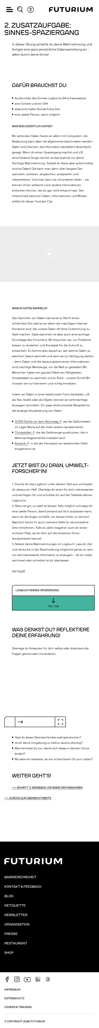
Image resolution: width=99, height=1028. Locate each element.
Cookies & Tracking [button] (18, 1007)
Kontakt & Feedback (22, 886)
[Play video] (49, 254)
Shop (8, 953)
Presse (11, 934)
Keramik (20, 443)
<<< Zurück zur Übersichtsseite (27, 798)
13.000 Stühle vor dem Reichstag (36, 421)
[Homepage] (71, 9)
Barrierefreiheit (20, 877)
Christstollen (23, 432)
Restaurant (15, 943)
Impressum (12, 989)
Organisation (17, 924)
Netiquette (15, 905)
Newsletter (15, 915)
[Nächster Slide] (20, 722)
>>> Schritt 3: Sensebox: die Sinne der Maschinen (47, 787)
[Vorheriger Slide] (9, 722)
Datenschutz (14, 998)
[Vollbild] (60, 722)
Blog (8, 896)
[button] (9, 9)
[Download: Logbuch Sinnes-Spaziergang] (53, 597)
